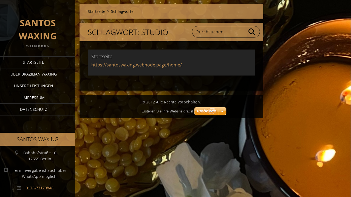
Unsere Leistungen (33, 85)
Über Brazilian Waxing (33, 74)
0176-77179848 (39, 187)
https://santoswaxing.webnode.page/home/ (136, 65)
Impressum (33, 97)
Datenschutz (33, 109)
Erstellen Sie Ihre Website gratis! (167, 111)
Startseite (33, 62)
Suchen (252, 32)
